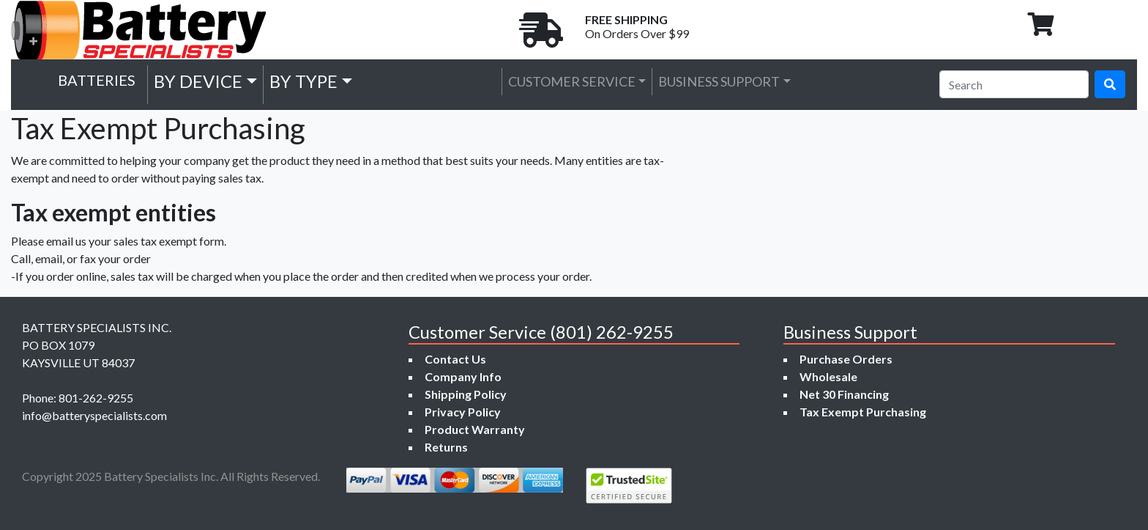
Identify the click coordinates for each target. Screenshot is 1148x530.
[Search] (1014, 84)
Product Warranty (475, 429)
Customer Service (572, 81)
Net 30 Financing (844, 394)
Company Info (463, 376)
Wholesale (828, 376)
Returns (446, 447)
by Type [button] (303, 81)
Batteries (96, 80)
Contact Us (455, 359)
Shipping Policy (466, 394)
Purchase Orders (846, 359)
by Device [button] (198, 81)
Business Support (719, 81)
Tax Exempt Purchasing (863, 412)
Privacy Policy (463, 412)
